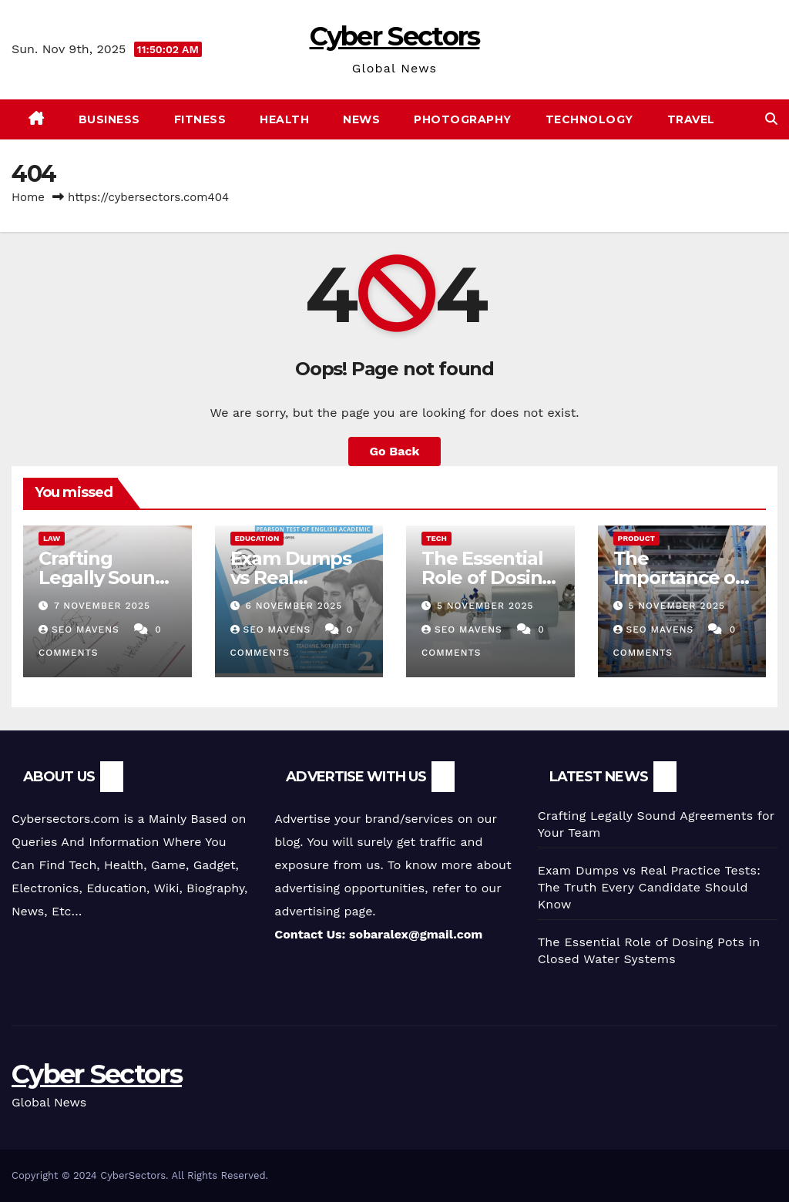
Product (637, 538)
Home (28, 197)
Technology (589, 119)
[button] (771, 119)
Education (257, 538)
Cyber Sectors (395, 36)
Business (109, 119)
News (361, 119)
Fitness (200, 119)
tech (436, 538)
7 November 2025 (102, 605)
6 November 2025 (293, 605)
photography (463, 119)
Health (284, 119)
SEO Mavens (81, 629)
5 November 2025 (485, 605)
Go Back (395, 451)
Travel (691, 119)
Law (51, 538)
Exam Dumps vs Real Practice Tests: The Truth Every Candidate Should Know (649, 887)
